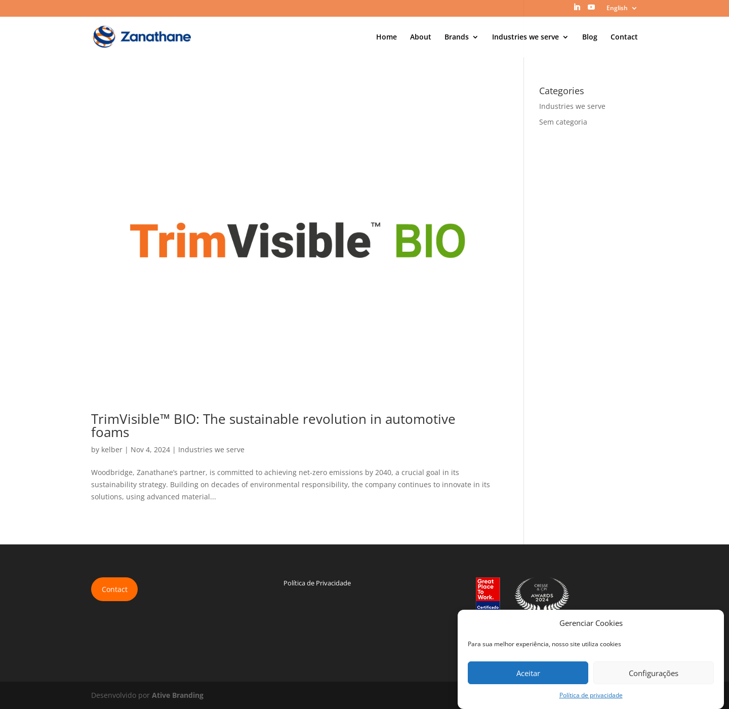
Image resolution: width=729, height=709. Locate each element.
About (420, 37)
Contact (624, 37)
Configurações (653, 673)
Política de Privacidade (317, 582)
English (617, 8)
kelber (112, 449)
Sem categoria (563, 122)
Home (386, 37)
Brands (456, 37)
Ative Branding (178, 695)
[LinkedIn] (576, 10)
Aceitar (528, 673)
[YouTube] (591, 10)
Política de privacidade (591, 695)
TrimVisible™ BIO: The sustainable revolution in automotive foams (273, 425)
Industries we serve (525, 37)
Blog (589, 37)
